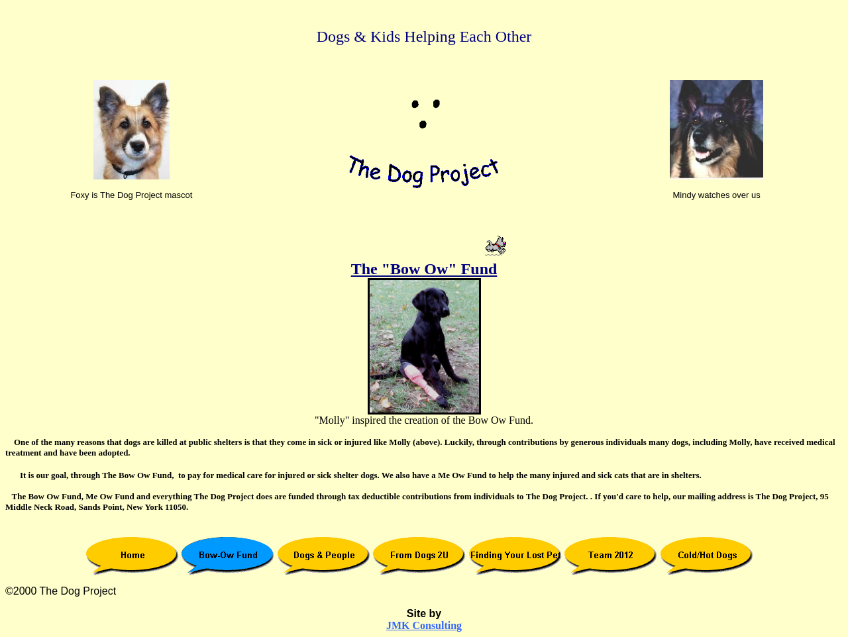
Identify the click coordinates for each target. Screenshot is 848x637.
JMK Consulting (424, 625)
